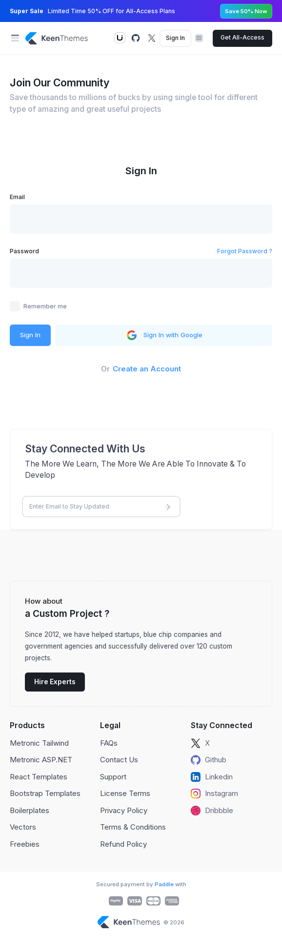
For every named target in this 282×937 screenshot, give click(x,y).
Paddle (164, 884)
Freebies (25, 844)
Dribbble (212, 810)
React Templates (38, 776)
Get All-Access (242, 37)
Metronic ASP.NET (41, 759)
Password (24, 251)
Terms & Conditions (133, 827)
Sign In (175, 37)
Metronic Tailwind (39, 743)
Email (17, 197)
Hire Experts (55, 682)
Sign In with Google (163, 335)
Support (113, 776)
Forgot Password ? (244, 251)
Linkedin (212, 777)
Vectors (23, 827)
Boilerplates (29, 810)
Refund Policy (123, 844)
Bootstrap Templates (45, 793)
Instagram (214, 793)
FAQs (109, 743)
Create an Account (147, 368)
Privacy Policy (123, 810)
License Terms (125, 793)
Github (208, 760)
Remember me (45, 306)
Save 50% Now (246, 11)
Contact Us (119, 759)
